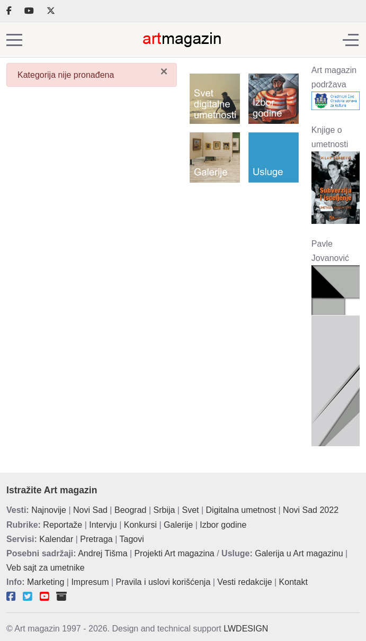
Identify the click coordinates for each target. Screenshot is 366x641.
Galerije (178, 524)
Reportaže (62, 524)
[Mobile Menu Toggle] (14, 40)
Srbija (164, 509)
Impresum (90, 581)
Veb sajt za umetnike (45, 567)
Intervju (103, 524)
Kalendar (56, 539)
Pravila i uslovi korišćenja (163, 581)
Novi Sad (90, 509)
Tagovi (132, 539)
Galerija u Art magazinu (299, 553)
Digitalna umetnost (241, 509)
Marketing (45, 581)
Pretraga (96, 539)
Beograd (130, 509)
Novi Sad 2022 (310, 509)
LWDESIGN (246, 628)
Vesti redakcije (244, 581)
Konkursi (140, 524)
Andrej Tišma (102, 553)
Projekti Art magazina (175, 553)
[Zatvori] (163, 71)
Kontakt (293, 581)
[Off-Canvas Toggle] (351, 40)
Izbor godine (223, 524)
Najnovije (48, 509)
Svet (190, 509)
